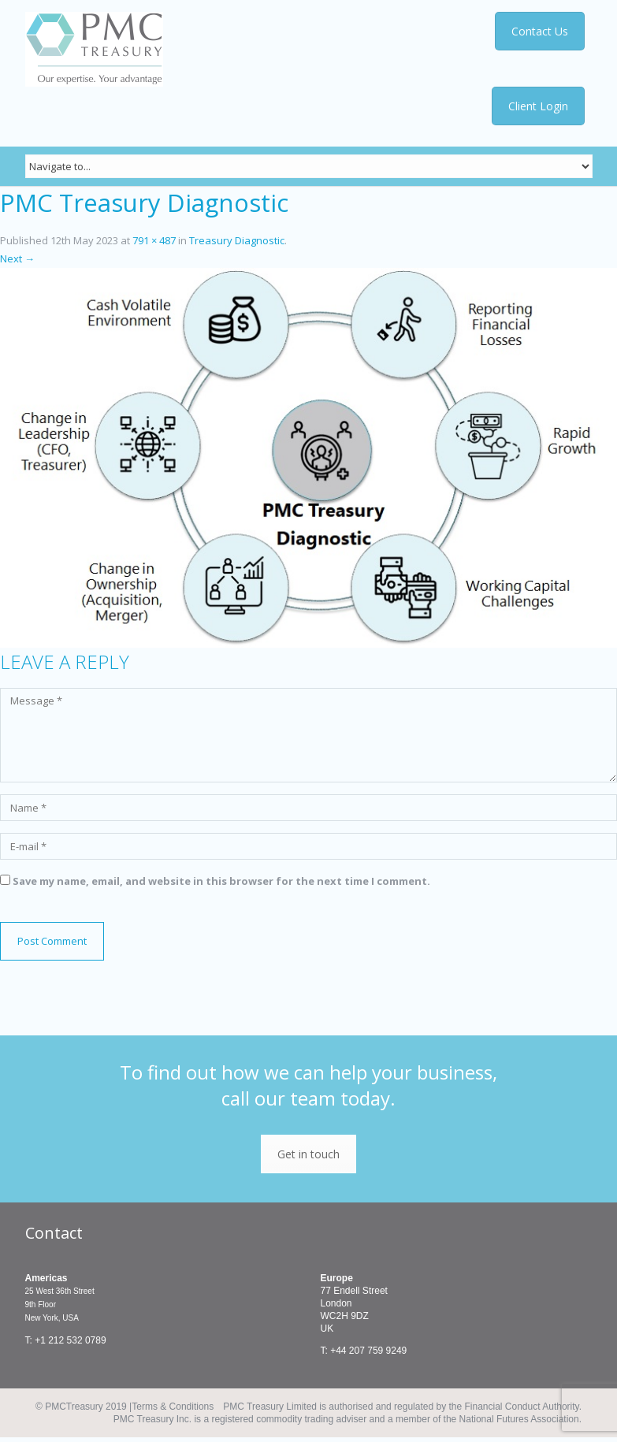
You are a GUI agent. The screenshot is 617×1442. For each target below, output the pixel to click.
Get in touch (308, 1154)
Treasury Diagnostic (236, 240)
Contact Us (540, 31)
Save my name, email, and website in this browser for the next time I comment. (221, 881)
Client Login (538, 105)
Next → (17, 258)
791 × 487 (154, 240)
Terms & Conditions (173, 1406)
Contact (54, 1232)
